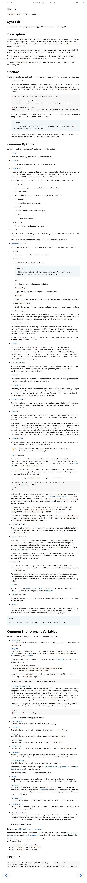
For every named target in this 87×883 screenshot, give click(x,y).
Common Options (20, 144)
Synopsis (14, 22)
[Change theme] (7, 2)
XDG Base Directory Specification (57, 767)
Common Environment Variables (32, 631)
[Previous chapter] (6, 875)
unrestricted (71, 659)
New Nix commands (32, 835)
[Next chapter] (80, 875)
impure (61, 659)
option (29, 656)
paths (13, 653)
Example (13, 857)
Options (13, 72)
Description (16, 34)
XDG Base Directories (19, 824)
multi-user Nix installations (44, 790)
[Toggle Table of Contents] (2, 2)
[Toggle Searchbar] (11, 2)
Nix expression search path (35, 588)
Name (11, 9)
